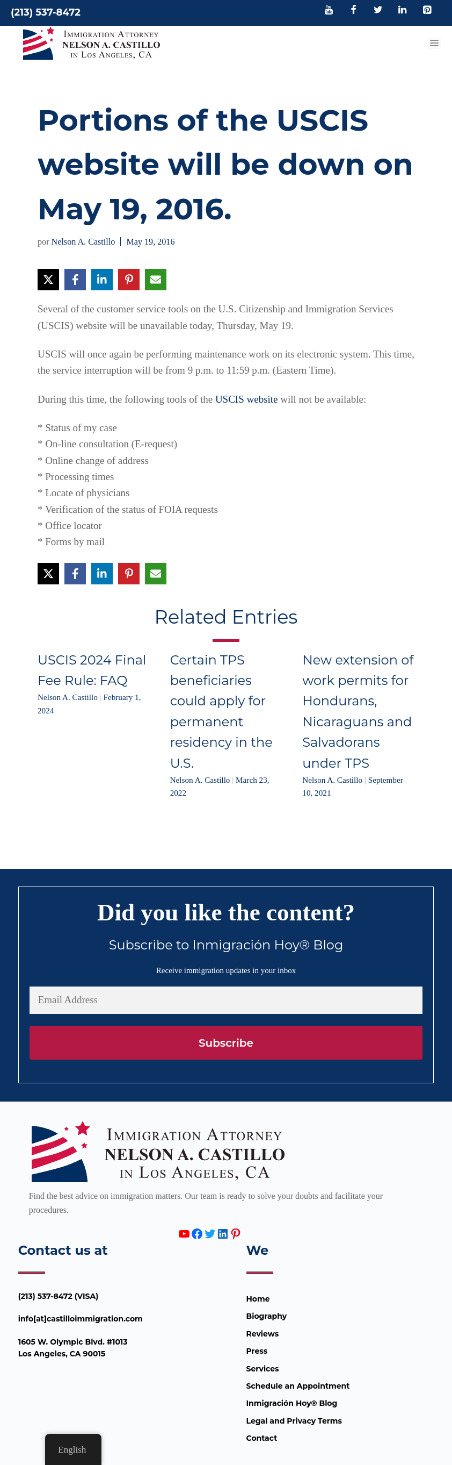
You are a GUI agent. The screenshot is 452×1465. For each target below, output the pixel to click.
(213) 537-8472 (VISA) (58, 1296)
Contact (262, 1438)
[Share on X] (48, 279)
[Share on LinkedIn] (102, 279)
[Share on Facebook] (75, 279)
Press (257, 1351)
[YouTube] (329, 11)
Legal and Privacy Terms (294, 1421)
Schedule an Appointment (298, 1386)
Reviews (262, 1334)
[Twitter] (378, 11)
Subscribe (226, 1043)
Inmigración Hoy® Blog (292, 1403)
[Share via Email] (155, 279)
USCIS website (246, 399)
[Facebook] (354, 11)
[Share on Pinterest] (129, 279)
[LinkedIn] (402, 11)
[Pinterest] (427, 11)
